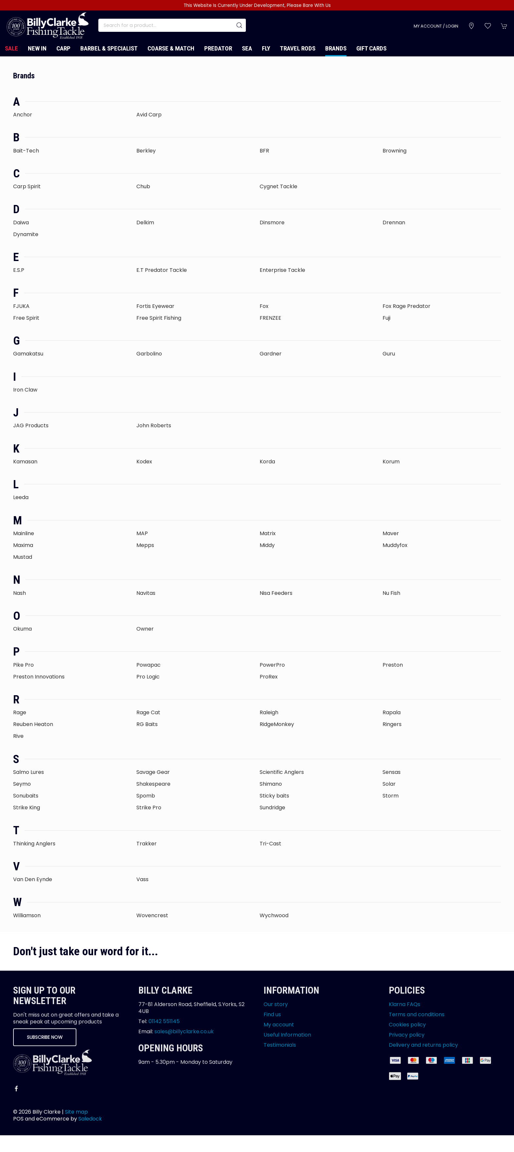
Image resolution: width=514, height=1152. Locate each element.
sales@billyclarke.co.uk (184, 1031)
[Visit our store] (471, 26)
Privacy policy (407, 1035)
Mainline (23, 533)
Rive (18, 736)
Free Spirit (26, 318)
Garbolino (149, 353)
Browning (394, 150)
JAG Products (31, 425)
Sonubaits (25, 795)
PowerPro (272, 665)
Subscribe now (45, 1037)
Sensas (392, 772)
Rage (19, 712)
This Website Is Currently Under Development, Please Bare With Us (257, 5)
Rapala (392, 712)
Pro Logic (148, 676)
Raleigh (269, 712)
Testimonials (280, 1045)
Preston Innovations (39, 676)
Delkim (145, 222)
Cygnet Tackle (278, 186)
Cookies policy (407, 1024)
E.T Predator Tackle (161, 270)
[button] (487, 26)
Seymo (22, 784)
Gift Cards (371, 48)
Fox (264, 306)
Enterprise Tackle (282, 270)
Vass (142, 879)
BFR (264, 150)
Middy (267, 545)
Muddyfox (395, 545)
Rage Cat (148, 712)
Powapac (148, 665)
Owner (145, 629)
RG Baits (147, 724)
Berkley (146, 150)
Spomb (145, 795)
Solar (389, 784)
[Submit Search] (239, 25)
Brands (335, 48)
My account (279, 1024)
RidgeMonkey (277, 724)
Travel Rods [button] (297, 48)
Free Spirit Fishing (158, 318)
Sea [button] (247, 48)
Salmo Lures (28, 772)
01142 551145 (164, 1021)
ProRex (269, 676)
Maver (391, 533)
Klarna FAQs (404, 1004)
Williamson (27, 915)
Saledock (90, 1118)
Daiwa (21, 222)
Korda (267, 461)
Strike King (26, 807)
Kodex (144, 461)
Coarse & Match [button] (171, 48)
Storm (391, 795)
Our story (276, 1004)
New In (37, 48)
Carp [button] (63, 48)
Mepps (145, 545)
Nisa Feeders (276, 593)
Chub (143, 186)
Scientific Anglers (282, 772)
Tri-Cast (270, 843)
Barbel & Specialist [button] (109, 48)
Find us (272, 1014)
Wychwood (274, 915)
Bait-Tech (26, 150)
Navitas (145, 593)
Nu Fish (391, 593)
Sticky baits (274, 795)
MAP (142, 533)
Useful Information (287, 1035)
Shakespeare (153, 784)
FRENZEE (270, 318)
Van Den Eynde (32, 879)
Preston (393, 665)
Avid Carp (149, 114)
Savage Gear (153, 772)
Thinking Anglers (34, 843)
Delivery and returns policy (423, 1045)
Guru (389, 353)
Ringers (392, 724)
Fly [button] (266, 48)
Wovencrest (152, 915)
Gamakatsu (28, 353)
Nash (19, 593)
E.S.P (18, 270)
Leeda (21, 497)
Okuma (22, 629)
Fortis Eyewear (155, 306)
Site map (76, 1112)
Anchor (22, 114)
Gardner (271, 353)
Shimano (271, 784)
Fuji (386, 318)
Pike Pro (23, 665)
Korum (391, 461)
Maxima (23, 545)
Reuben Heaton (33, 724)
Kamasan (25, 461)
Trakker (146, 843)
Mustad (22, 557)
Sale (11, 48)
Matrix (268, 533)
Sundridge (272, 807)
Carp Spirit (27, 186)
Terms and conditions (417, 1014)
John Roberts (153, 425)
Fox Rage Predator (406, 306)
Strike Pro (148, 807)
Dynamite (25, 234)
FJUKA (21, 306)
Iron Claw (25, 390)
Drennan (394, 222)
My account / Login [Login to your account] (436, 26)
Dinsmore (272, 222)
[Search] (172, 25)
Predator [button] (218, 48)
